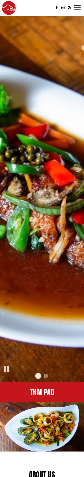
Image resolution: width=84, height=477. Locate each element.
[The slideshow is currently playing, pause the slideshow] (6, 369)
